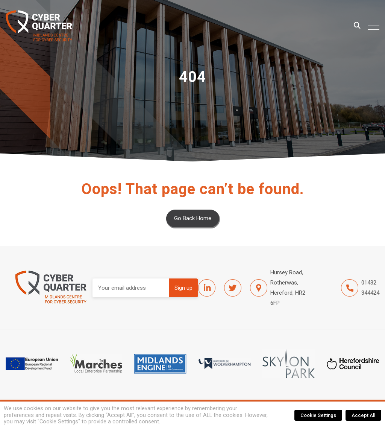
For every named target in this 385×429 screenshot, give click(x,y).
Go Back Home (192, 218)
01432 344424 (360, 288)
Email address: (130, 287)
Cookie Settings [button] (318, 415)
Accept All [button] (363, 415)
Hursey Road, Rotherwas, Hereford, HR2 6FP (277, 287)
